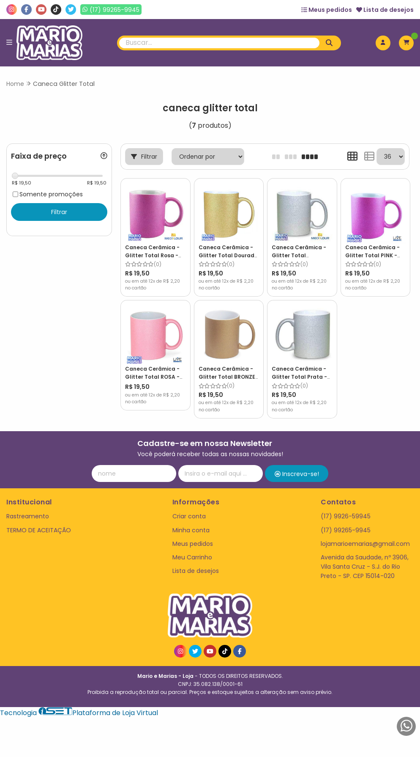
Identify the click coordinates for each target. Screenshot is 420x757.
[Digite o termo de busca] (219, 43)
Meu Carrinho (192, 557)
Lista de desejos (385, 10)
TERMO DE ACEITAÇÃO (38, 530)
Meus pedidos (326, 10)
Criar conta (189, 516)
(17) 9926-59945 (346, 516)
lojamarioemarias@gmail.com (365, 544)
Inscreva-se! (297, 474)
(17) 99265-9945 (346, 530)
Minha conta (191, 530)
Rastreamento (27, 516)
